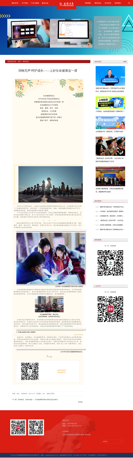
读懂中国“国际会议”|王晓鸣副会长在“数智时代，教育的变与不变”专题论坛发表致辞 (112, 229)
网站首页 (15, 3)
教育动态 (98, 3)
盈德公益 (45, 3)
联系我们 (118, 3)
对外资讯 (108, 3)
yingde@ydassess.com (51, 455)
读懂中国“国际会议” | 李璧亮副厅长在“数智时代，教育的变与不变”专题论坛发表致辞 (112, 207)
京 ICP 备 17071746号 (80, 455)
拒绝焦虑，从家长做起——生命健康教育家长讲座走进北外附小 (38, 399)
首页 (19, 61)
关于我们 (25, 3)
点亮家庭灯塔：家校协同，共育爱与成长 (112, 216)
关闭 (80, 402)
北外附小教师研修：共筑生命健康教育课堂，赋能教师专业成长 (112, 225)
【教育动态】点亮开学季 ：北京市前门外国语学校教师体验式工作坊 (112, 220)
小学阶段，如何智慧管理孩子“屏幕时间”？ (112, 211)
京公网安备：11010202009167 (97, 455)
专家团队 (88, 3)
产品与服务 (35, 3)
